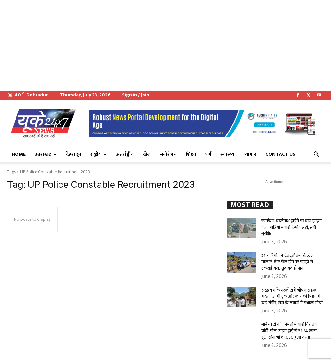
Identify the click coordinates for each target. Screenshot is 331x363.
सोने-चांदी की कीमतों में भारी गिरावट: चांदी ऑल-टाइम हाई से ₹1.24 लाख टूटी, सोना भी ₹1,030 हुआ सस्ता (289, 331)
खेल (147, 154)
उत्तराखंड (46, 154)
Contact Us (280, 154)
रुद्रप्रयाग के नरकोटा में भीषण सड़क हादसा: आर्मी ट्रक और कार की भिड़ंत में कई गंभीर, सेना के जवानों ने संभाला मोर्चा (292, 296)
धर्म (208, 154)
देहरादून (73, 154)
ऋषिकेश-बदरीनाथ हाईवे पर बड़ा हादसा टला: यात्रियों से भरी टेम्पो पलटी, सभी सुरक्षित (291, 227)
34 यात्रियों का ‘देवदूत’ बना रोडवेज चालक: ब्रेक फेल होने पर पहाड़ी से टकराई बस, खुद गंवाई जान (287, 262)
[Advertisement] (165, 45)
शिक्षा (191, 154)
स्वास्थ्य (227, 154)
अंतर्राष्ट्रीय (125, 154)
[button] (316, 154)
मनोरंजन (168, 154)
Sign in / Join (135, 95)
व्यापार (249, 154)
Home (19, 154)
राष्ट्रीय (98, 154)
